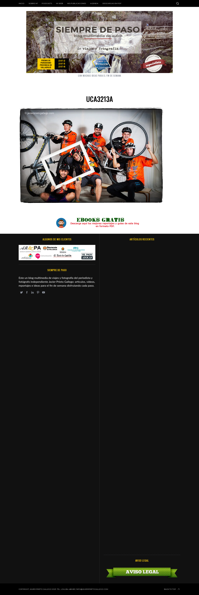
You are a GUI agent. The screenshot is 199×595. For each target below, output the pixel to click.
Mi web (59, 3)
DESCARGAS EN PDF (112, 3)
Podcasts (47, 3)
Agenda (94, 3)
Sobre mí (33, 3)
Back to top (172, 589)
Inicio (21, 3)
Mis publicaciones (76, 3)
